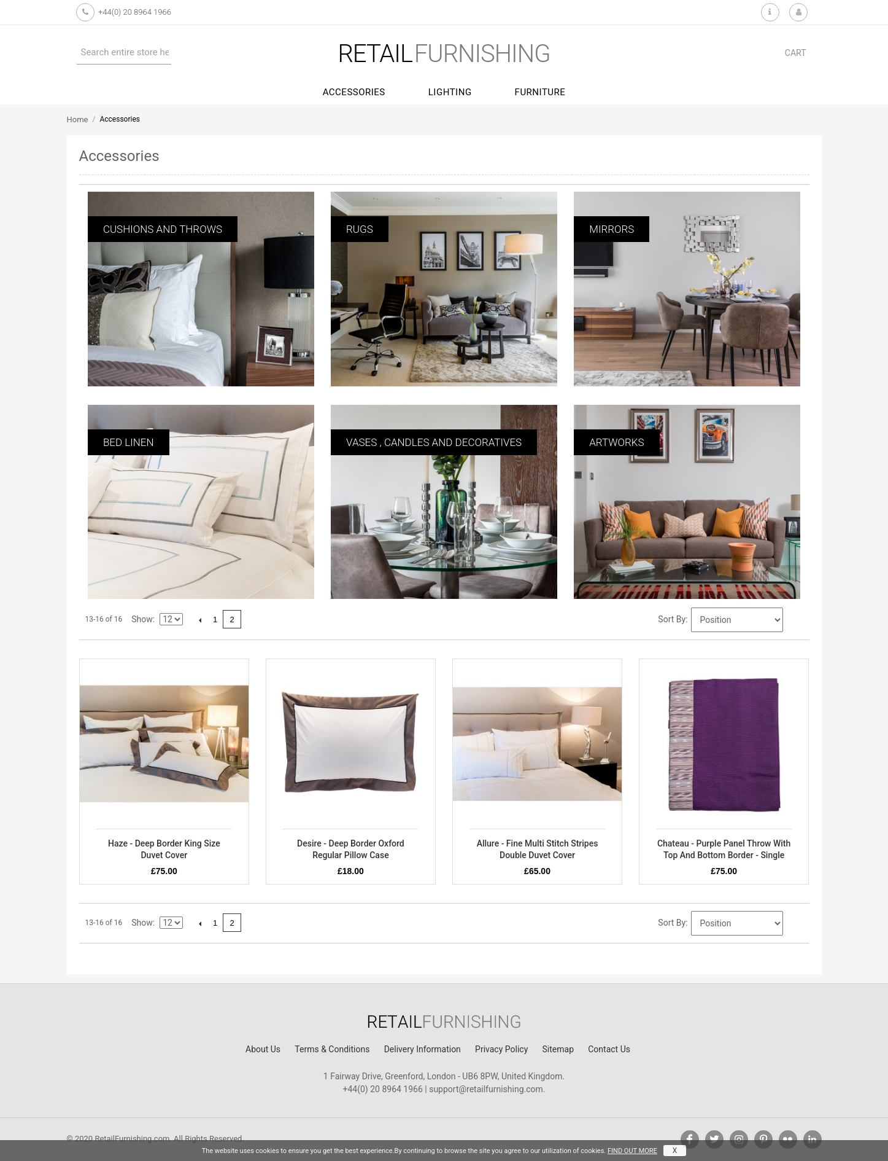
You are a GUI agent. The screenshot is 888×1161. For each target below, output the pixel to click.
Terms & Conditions (332, 1049)
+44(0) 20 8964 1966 (134, 12)
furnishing (444, 53)
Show (142, 619)
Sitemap (558, 1049)
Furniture (540, 92)
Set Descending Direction (794, 620)
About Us (262, 1049)
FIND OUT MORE (632, 1151)
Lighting (450, 92)
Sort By (671, 619)
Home (77, 119)
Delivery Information (422, 1049)
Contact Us (609, 1049)
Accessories (354, 92)
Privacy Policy (501, 1049)
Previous (199, 620)
